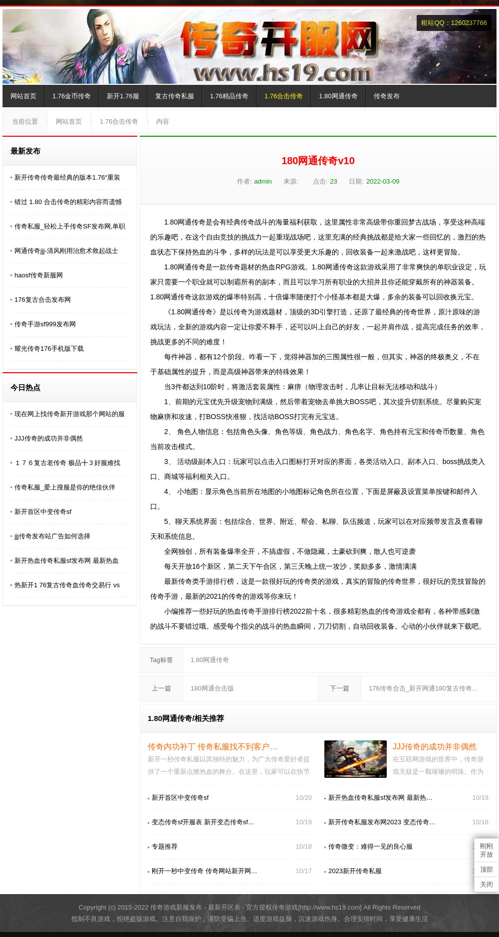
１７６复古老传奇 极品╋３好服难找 (67, 463)
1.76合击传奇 (283, 96)
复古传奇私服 (174, 96)
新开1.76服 (123, 96)
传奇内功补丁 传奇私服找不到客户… (212, 746)
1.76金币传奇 (71, 96)
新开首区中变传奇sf (42, 511)
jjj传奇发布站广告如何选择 (52, 536)
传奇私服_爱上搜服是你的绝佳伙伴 (64, 487)
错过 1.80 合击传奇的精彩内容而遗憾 (68, 202)
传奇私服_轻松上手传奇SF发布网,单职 (69, 226)
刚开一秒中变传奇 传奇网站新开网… (204, 871)
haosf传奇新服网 (38, 275)
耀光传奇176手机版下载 (49, 348)
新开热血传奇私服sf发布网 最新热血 (66, 560)
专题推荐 (165, 846)
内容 (162, 121)
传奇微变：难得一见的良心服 (370, 846)
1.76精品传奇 (229, 96)
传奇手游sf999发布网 (45, 324)
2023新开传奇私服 (355, 871)
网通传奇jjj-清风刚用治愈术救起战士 (66, 250)
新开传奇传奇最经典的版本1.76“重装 (67, 177)
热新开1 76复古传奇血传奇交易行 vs (67, 585)
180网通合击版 (212, 688)
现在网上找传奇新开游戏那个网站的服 (69, 414)
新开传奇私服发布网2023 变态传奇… (382, 822)
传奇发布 (387, 96)
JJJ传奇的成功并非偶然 (48, 438)
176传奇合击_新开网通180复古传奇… (424, 688)
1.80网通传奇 (338, 96)
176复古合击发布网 (42, 299)
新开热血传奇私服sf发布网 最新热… (380, 797)
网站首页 (23, 96)
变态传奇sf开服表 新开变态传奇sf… (203, 822)
